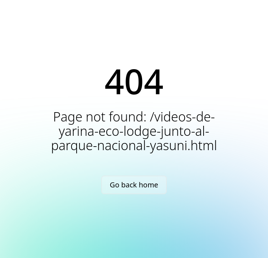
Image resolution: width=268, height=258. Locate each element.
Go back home (134, 185)
